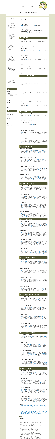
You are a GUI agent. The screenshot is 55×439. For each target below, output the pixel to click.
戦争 (35, 150)
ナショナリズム (29, 390)
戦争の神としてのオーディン (12, 46)
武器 (39, 252)
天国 (44, 405)
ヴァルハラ (22, 24)
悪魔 (33, 353)
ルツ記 (42, 411)
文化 (26, 59)
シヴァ (40, 412)
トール (32, 198)
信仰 (32, 178)
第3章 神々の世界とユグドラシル (11, 33)
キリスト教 (36, 337)
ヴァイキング (39, 50)
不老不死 (40, 406)
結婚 (43, 250)
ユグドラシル (30, 115)
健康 (35, 142)
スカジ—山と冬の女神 (11, 72)
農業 (38, 346)
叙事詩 (38, 261)
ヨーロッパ (31, 389)
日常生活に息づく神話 (11, 59)
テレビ (26, 372)
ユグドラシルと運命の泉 (11, 39)
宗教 (42, 83)
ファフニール (37, 406)
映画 (46, 363)
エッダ (44, 361)
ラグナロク (42, 160)
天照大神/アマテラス (37, 411)
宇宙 (33, 124)
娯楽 (44, 262)
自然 (35, 316)
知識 (42, 150)
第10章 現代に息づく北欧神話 (11, 82)
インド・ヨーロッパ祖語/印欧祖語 (30, 411)
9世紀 (21, 336)
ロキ (35, 101)
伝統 (43, 391)
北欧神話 (22, 405)
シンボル (35, 252)
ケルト (32, 59)
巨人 (26, 101)
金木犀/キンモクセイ (35, 412)
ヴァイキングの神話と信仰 (12, 55)
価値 (38, 152)
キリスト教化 (31, 336)
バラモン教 (30, 412)
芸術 (35, 363)
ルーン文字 (33, 405)
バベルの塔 (31, 406)
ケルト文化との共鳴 (11, 22)
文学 (34, 363)
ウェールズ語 (28, 413)
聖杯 (34, 406)
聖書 (25, 413)
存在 (32, 101)
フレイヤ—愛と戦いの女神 (12, 69)
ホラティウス (39, 413)
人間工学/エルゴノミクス (25, 412)
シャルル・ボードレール (34, 413)
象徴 (26, 169)
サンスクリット (25, 406)
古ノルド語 (41, 405)
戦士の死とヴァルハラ (11, 56)
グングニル (44, 178)
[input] (27, 15)
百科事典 (21, 416)
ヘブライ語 (42, 412)
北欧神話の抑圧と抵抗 (11, 77)
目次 (11, 18)
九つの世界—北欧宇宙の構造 (12, 36)
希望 (40, 207)
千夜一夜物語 (44, 406)
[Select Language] (34, 12)
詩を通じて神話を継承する (12, 66)
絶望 (22, 207)
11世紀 (24, 336)
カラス (28, 406)
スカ (21, 261)
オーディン (31, 25)
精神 (31, 226)
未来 (37, 141)
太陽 (40, 188)
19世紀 (44, 362)
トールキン (42, 380)
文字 (24, 50)
